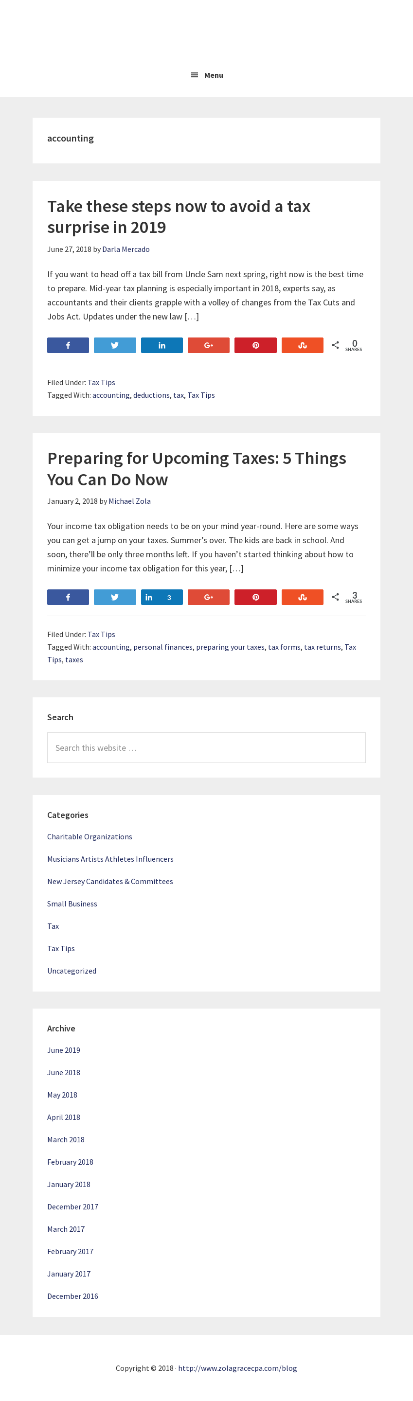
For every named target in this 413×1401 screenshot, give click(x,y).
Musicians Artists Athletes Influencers (110, 859)
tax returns (322, 647)
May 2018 (62, 1095)
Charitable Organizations (89, 836)
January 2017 (68, 1273)
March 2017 (66, 1229)
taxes (74, 659)
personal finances (163, 647)
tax (178, 395)
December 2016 (72, 1296)
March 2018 (66, 1139)
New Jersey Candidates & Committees (110, 881)
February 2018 (70, 1162)
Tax (53, 926)
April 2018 (63, 1117)
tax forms (284, 647)
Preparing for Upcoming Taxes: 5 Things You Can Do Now (196, 468)
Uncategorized (71, 970)
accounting (111, 395)
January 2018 (68, 1184)
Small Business (72, 903)
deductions (151, 395)
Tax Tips (101, 382)
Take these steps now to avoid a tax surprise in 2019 (178, 216)
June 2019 (63, 1050)
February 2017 (70, 1251)
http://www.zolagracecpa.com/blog (237, 1368)
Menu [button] (213, 75)
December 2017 (72, 1206)
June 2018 (63, 1072)
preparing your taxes (230, 647)
